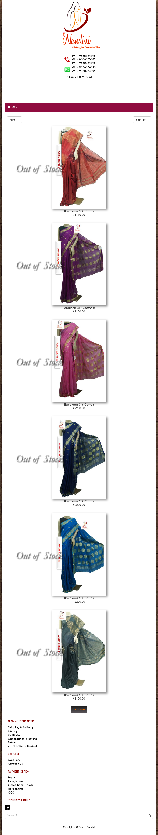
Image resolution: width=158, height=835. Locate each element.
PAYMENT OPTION (18, 771)
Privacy (12, 731)
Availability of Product (22, 746)
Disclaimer (14, 735)
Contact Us (15, 764)
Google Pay (15, 781)
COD (11, 792)
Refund (12, 742)
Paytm (11, 777)
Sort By (142, 120)
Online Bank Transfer (21, 785)
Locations (14, 760)
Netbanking (15, 788)
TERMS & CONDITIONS (21, 721)
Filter (14, 120)
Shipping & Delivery (20, 727)
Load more (79, 709)
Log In (71, 77)
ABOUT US (14, 754)
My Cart (85, 77)
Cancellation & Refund (22, 739)
